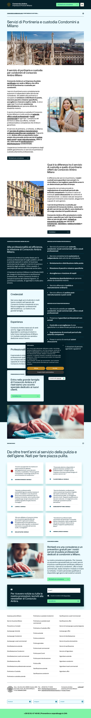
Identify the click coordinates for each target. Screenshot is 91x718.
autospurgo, (52, 224)
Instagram (45, 701)
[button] (63, 345)
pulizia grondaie (74, 224)
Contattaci (59, 232)
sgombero (62, 224)
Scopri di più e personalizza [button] (45, 372)
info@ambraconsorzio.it (49, 688)
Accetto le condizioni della (60, 595)
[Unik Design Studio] (81, 687)
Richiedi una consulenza (68, 4)
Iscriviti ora (64, 601)
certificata (11, 83)
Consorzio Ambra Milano (15, 13)
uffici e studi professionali (18, 116)
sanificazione (26, 142)
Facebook (19, 701)
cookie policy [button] (55, 352)
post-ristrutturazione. (27, 139)
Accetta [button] (55, 368)
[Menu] (82, 4)
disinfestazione (13, 144)
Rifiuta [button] (36, 368)
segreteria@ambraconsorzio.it (51, 690)
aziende (36, 114)
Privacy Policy (67, 595)
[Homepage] (10, 692)
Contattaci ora (25, 396)
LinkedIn (71, 701)
